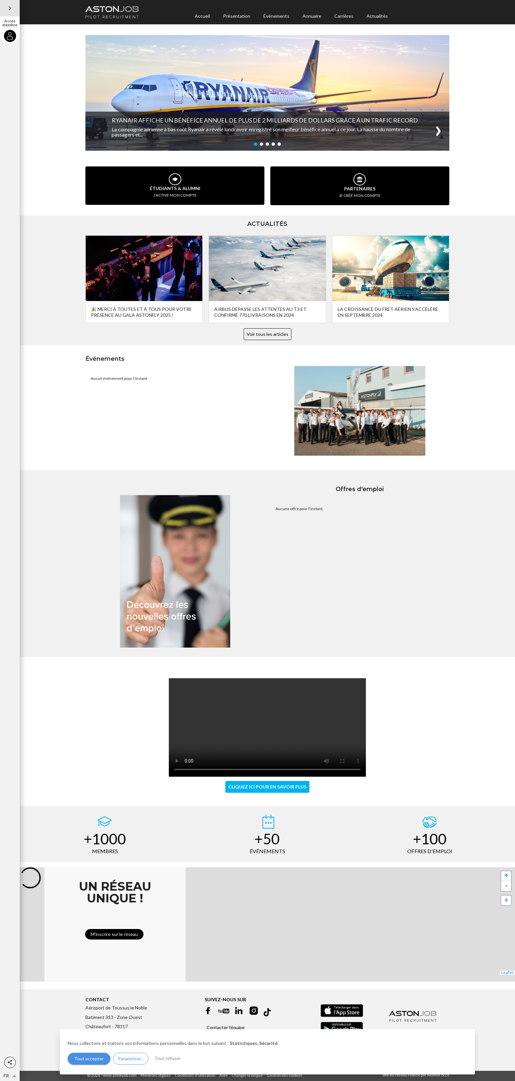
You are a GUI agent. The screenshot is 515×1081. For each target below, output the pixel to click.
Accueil (202, 16)
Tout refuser (167, 1058)
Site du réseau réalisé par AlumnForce (415, 1074)
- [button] (506, 886)
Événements (276, 16)
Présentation (236, 16)
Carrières (343, 16)
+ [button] (506, 876)
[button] (10, 1062)
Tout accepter (89, 1058)
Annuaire (311, 16)
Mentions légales (156, 1075)
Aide (223, 1075)
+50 (267, 838)
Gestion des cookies (284, 1075)
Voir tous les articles (267, 334)
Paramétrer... (131, 1058)
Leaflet (507, 972)
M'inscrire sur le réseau (114, 934)
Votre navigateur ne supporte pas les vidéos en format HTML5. (267, 727)
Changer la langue (247, 1075)
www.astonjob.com (120, 1075)
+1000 (105, 838)
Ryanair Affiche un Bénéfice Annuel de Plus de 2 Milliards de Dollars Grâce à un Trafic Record (265, 120)
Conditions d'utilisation (195, 1075)
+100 (430, 838)
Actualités (377, 16)
